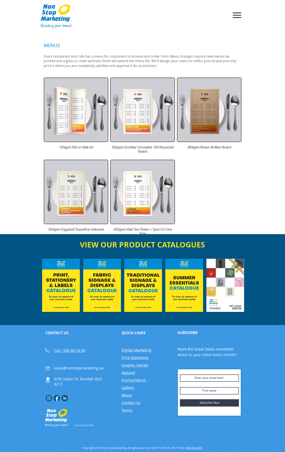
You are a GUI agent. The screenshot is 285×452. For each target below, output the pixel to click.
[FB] (56, 398)
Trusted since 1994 (83, 425)
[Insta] (48, 398)
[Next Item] (237, 285)
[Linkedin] (64, 398)
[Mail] (48, 368)
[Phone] (47, 350)
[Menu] (237, 15)
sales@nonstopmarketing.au (79, 367)
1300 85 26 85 (193, 448)
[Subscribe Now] (209, 403)
